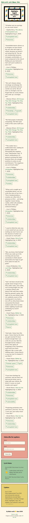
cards (10, 2)
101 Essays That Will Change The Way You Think (14, 101)
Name (5, 440)
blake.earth (4, 2)
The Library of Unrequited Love (14, 31)
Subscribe (8, 454)
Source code (14, 514)
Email (5, 446)
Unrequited (8, 69)
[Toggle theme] (27, 2)
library (14, 2)
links (18, 2)
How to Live (19, 388)
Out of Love (19, 238)
